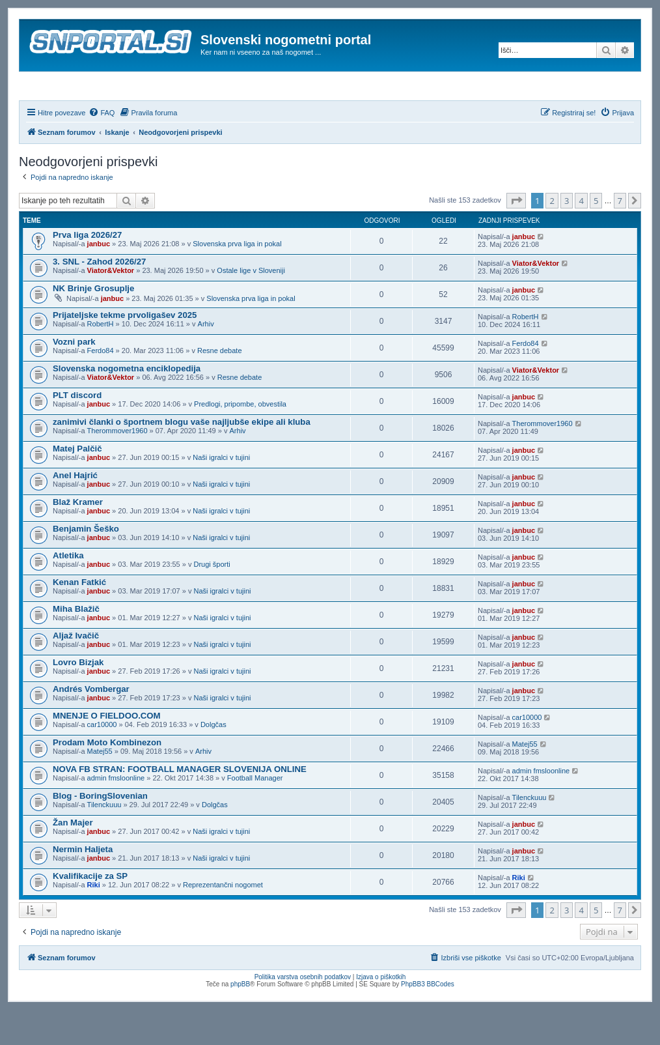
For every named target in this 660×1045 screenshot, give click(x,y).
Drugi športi (211, 599)
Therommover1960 (117, 466)
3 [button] (566, 236)
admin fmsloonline (116, 813)
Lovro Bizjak (78, 697)
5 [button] (596, 236)
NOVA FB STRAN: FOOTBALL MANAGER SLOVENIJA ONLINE (180, 804)
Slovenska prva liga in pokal (237, 279)
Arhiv (206, 359)
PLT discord (77, 430)
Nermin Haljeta (83, 884)
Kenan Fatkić (79, 617)
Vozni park (74, 377)
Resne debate (219, 386)
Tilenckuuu (104, 840)
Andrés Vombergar (91, 724)
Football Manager (255, 813)
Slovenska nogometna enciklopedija (126, 403)
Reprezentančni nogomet (223, 920)
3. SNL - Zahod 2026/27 (99, 297)
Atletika (68, 590)
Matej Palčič (77, 484)
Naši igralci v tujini (221, 492)
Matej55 (100, 786)
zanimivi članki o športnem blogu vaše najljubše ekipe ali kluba (181, 457)
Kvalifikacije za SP (90, 911)
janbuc (98, 279)
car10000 (102, 760)
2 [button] (551, 236)
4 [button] (581, 236)
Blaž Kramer (78, 537)
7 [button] (620, 236)
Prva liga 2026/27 (87, 270)
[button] (516, 236)
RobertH (100, 359)
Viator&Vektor (111, 305)
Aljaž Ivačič (76, 671)
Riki (93, 920)
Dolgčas (213, 760)
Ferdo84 (100, 386)
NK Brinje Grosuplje (93, 323)
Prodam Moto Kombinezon (107, 777)
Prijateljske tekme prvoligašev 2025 (125, 350)
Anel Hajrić (75, 510)
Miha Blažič (76, 644)
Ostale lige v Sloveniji (251, 305)
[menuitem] (102, 148)
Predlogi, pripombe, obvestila (240, 439)
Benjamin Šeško (86, 564)
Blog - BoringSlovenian (100, 831)
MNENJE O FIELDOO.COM (107, 751)
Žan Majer (73, 858)
